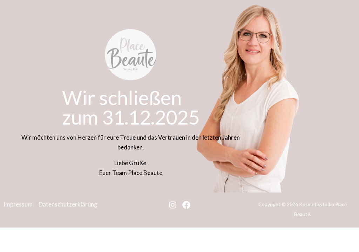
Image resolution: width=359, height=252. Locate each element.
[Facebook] (186, 205)
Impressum (18, 204)
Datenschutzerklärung (68, 204)
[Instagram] (173, 205)
